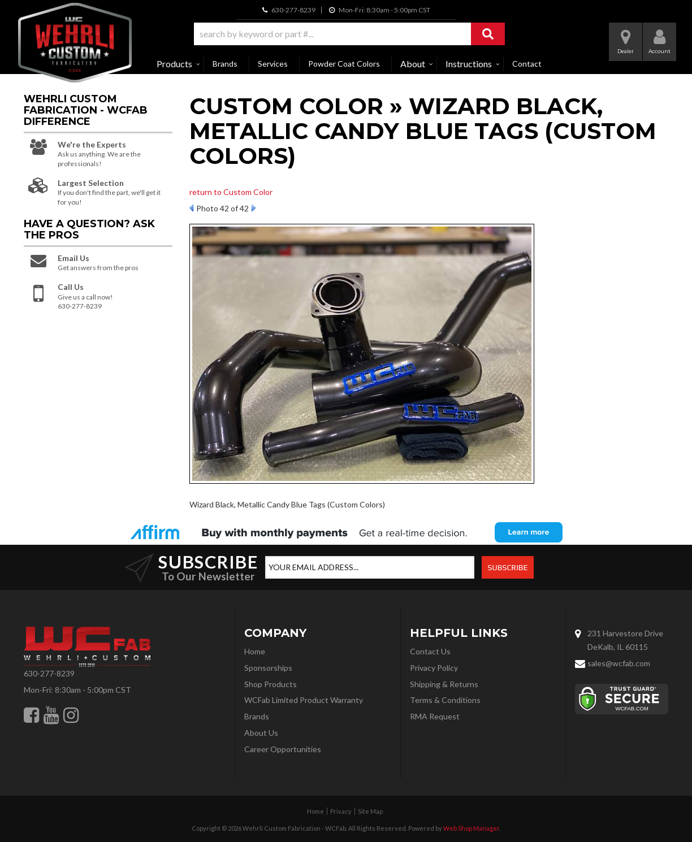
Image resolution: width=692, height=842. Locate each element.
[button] (349, 34)
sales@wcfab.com (618, 663)
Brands (225, 63)
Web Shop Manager (471, 828)
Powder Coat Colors (344, 63)
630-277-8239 (49, 673)
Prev (191, 208)
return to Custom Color (231, 192)
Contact (527, 63)
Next (254, 208)
